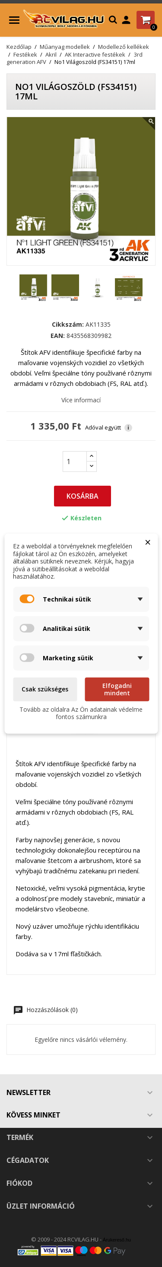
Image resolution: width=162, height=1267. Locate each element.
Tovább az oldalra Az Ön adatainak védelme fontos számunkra (81, 713)
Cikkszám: (68, 324)
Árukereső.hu (117, 1239)
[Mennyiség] (75, 461)
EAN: (58, 336)
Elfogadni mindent (117, 689)
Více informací (81, 400)
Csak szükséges (45, 689)
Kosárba (82, 496)
